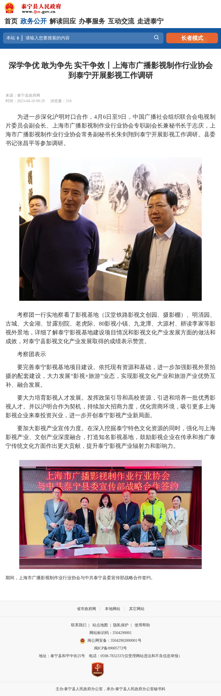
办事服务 (92, 21)
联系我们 (78, 625)
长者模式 (192, 38)
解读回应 (63, 21)
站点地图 (100, 625)
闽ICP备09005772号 (110, 648)
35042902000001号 (126, 640)
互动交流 (121, 21)
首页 (11, 21)
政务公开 (33, 21)
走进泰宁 (150, 21)
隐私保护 (121, 625)
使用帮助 (142, 625)
